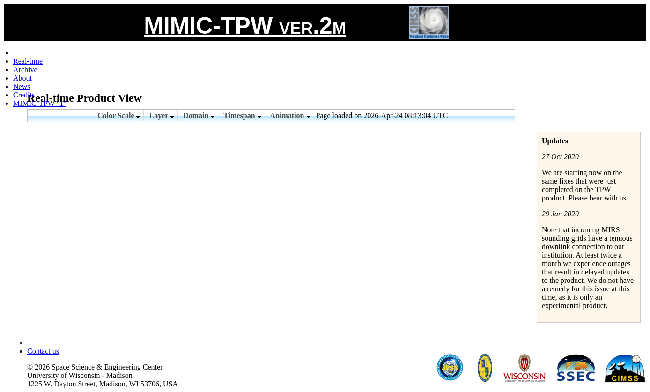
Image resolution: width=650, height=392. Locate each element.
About (22, 78)
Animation (290, 115)
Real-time (28, 61)
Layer (161, 115)
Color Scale (118, 115)
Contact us (43, 351)
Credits (24, 95)
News (21, 86)
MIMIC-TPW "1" (39, 103)
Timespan (242, 115)
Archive (25, 70)
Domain (198, 115)
